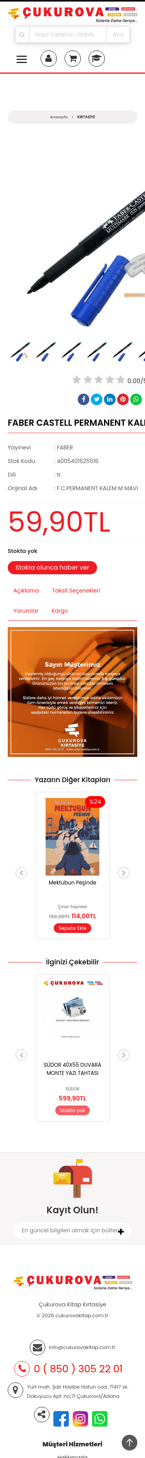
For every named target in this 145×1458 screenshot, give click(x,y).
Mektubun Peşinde (72, 882)
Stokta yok (72, 1110)
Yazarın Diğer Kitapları (73, 779)
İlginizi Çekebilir (72, 962)
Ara (118, 34)
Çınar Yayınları (72, 907)
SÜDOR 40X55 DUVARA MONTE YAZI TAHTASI (72, 1068)
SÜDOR (72, 1089)
